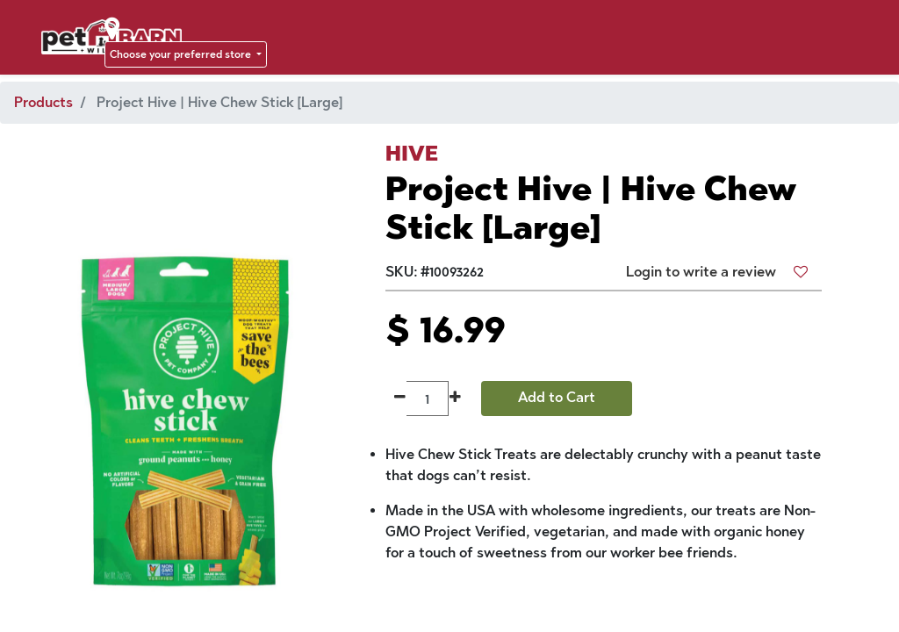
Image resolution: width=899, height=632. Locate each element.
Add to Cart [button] (556, 397)
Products (43, 102)
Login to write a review (701, 271)
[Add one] (455, 398)
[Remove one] (399, 398)
